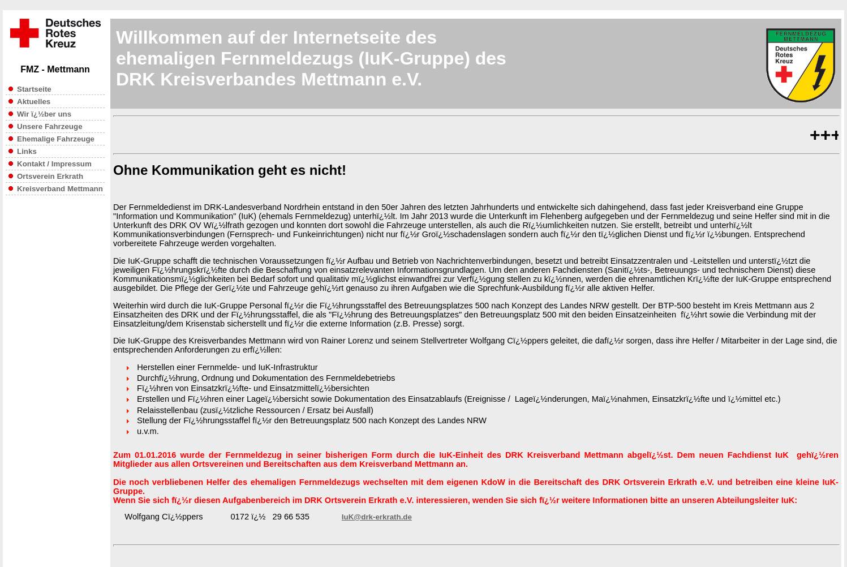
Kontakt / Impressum (54, 164)
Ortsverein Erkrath (50, 176)
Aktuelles (33, 101)
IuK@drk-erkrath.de (377, 517)
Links (27, 151)
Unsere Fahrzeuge (45, 126)
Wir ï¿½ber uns (44, 114)
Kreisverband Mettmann (60, 188)
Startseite (34, 89)
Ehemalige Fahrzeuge (51, 139)
